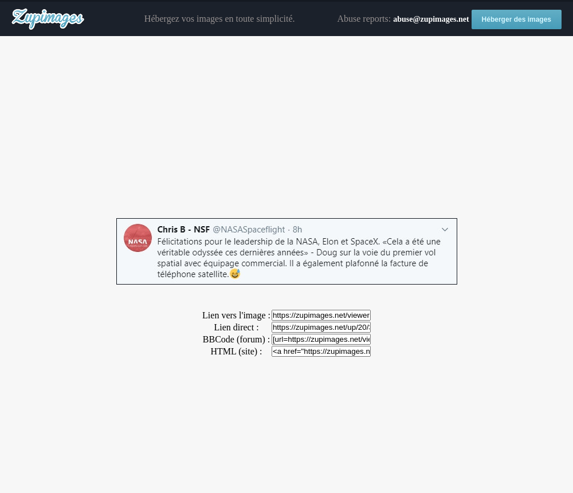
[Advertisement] (286, 128)
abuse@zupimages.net (431, 19)
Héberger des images (516, 19)
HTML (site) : (236, 351)
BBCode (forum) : (236, 339)
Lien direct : (236, 327)
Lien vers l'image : (236, 315)
